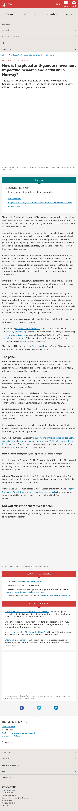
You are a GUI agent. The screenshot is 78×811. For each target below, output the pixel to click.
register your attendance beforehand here (25, 560)
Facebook (22, 676)
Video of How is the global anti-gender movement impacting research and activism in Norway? (39, 510)
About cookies (40, 809)
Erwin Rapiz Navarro (15, 302)
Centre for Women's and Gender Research (39, 14)
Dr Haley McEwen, (14, 299)
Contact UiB (8, 809)
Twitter (39, 676)
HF (9, 55)
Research (5, 30)
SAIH (7, 589)
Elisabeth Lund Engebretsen (27, 296)
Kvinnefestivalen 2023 (34, 549)
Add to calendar (15, 174)
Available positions (21, 809)
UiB (3, 55)
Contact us (6, 49)
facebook (4, 799)
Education (6, 24)
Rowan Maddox (39, 314)
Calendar (48, 55)
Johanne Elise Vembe (15, 306)
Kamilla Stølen (14, 166)
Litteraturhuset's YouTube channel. (55, 563)
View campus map (8, 788)
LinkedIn (56, 676)
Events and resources (10, 36)
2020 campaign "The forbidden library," (27, 600)
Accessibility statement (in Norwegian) (60, 809)
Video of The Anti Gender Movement (39, 640)
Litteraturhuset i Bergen (15, 607)
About (4, 43)
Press (31, 809)
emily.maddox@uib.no (11, 704)
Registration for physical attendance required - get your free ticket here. (40, 170)
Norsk (58, 4)
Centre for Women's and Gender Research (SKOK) (27, 579)
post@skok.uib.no (8, 758)
